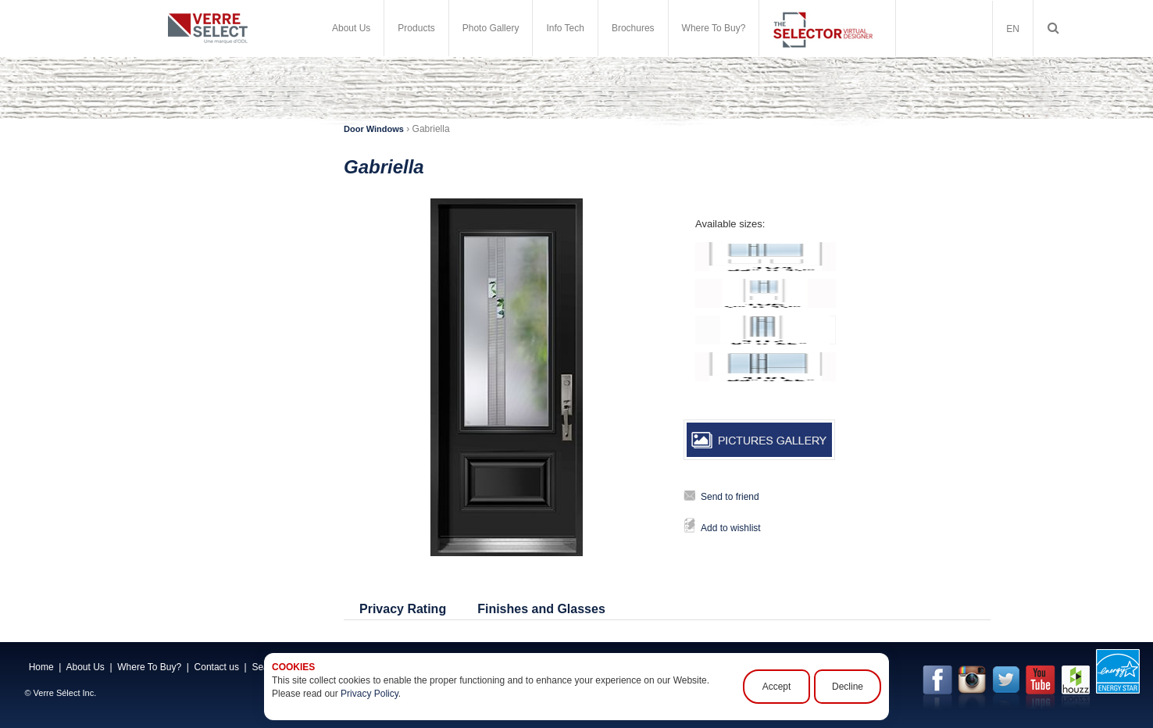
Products (416, 28)
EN (1012, 28)
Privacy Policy (369, 693)
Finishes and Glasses (541, 609)
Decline (847, 686)
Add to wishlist (731, 528)
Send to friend (730, 496)
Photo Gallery (490, 28)
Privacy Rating (402, 609)
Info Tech (565, 28)
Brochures (633, 28)
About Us (351, 28)
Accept (776, 686)
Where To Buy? (714, 28)
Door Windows (374, 129)
